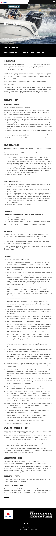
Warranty (25, 52)
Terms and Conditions (23, 529)
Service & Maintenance (11, 52)
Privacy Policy (34, 529)
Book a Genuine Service (38, 52)
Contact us (6, 497)
